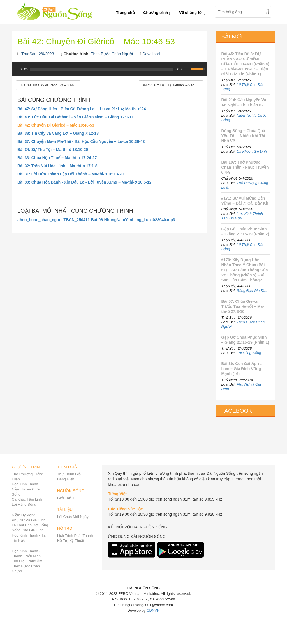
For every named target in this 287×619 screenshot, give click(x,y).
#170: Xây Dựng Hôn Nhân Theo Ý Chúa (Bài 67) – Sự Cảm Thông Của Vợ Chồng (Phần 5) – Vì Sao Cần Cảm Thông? (244, 270)
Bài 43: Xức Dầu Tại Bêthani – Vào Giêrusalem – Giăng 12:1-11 (75, 117)
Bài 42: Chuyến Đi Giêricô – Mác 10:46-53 (55, 125)
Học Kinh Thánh (25, 484)
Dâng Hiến (65, 479)
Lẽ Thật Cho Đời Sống (30, 525)
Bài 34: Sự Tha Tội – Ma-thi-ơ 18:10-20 (52, 150)
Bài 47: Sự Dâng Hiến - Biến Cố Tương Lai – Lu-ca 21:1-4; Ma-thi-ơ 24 (81, 109)
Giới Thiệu (65, 498)
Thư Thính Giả (69, 474)
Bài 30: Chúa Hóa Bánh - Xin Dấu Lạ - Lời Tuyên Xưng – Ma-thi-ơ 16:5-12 (84, 182)
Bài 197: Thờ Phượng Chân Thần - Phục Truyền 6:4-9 (245, 167)
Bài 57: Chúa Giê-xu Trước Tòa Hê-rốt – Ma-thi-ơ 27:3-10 (242, 306)
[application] (109, 72)
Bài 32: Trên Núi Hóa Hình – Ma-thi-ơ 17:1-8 (57, 166)
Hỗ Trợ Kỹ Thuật (70, 540)
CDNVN (153, 610)
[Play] (15, 69)
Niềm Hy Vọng (23, 515)
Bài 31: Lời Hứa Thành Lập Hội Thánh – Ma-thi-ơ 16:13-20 (70, 174)
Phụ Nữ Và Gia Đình (28, 520)
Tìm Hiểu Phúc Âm (27, 561)
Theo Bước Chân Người (112, 54)
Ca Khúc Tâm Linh (252, 151)
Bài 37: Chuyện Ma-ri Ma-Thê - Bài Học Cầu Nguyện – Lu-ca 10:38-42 (81, 141)
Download (151, 54)
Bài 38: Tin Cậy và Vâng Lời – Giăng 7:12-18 (58, 133)
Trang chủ (125, 12)
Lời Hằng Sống (249, 353)
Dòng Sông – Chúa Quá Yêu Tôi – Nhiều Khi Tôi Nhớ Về (243, 136)
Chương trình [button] (157, 12)
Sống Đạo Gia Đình (252, 290)
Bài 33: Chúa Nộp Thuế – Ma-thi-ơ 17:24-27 (57, 158)
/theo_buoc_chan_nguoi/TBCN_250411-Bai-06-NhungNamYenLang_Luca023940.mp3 (96, 220)
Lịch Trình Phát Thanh (75, 535)
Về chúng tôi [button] (192, 12)
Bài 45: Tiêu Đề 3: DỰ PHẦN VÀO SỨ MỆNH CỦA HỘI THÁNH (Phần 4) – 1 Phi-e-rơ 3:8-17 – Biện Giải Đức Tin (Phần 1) (245, 64)
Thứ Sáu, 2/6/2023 (37, 54)
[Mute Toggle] (188, 69)
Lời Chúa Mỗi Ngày (73, 517)
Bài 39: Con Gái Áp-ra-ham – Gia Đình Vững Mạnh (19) (242, 368)
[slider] (101, 69)
